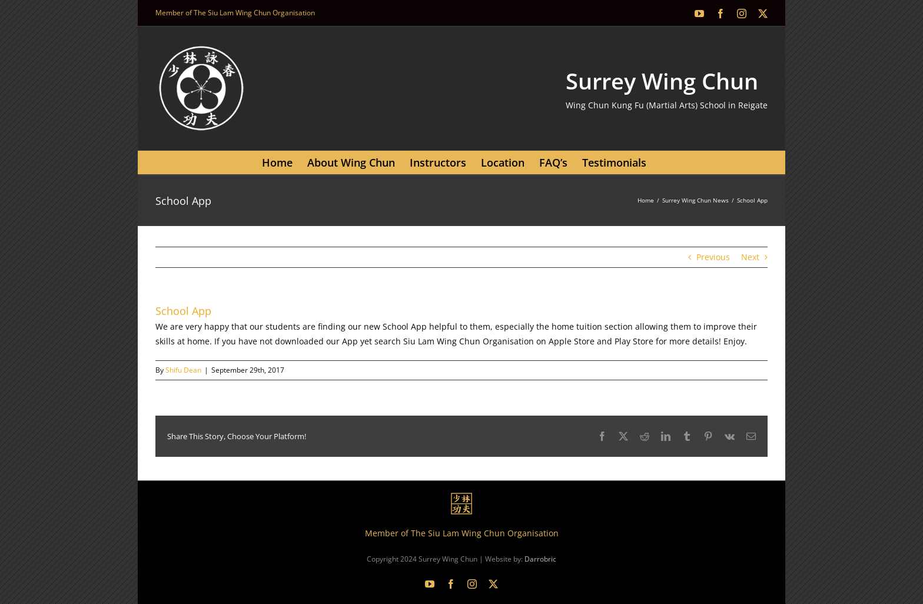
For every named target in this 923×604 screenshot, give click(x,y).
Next (750, 257)
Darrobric (540, 559)
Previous (713, 257)
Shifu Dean (183, 370)
